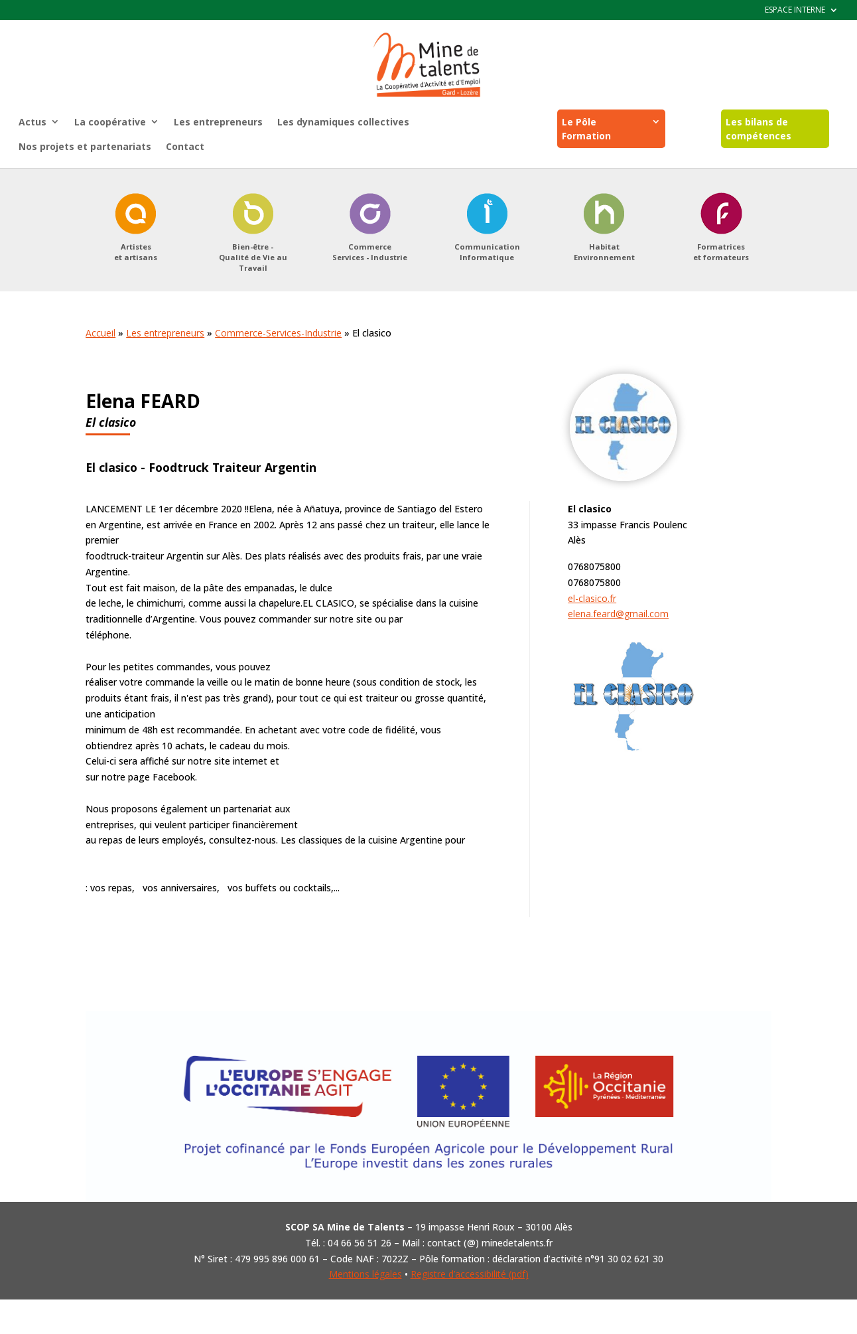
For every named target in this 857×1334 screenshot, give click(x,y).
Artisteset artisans (135, 252)
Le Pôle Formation (586, 128)
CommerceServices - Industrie (369, 252)
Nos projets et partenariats (85, 146)
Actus (32, 121)
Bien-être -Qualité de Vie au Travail (253, 257)
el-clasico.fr (592, 598)
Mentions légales (365, 1274)
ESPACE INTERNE (795, 10)
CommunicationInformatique (487, 252)
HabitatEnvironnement (604, 252)
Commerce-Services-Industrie (278, 333)
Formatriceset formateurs (721, 252)
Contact (185, 146)
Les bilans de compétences (758, 128)
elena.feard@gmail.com (618, 613)
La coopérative (110, 121)
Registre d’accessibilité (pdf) (470, 1274)
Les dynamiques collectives (343, 121)
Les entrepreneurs (218, 121)
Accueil (100, 333)
